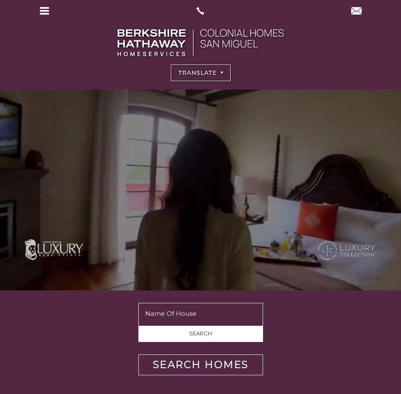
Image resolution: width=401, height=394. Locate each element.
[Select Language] (201, 72)
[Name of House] (201, 313)
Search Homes (200, 364)
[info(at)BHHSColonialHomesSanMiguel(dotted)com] (356, 11)
